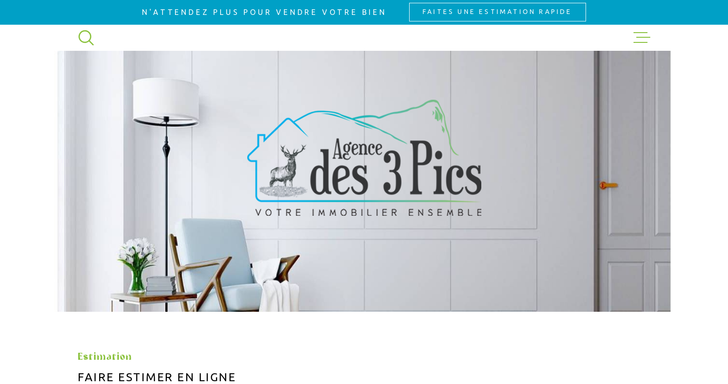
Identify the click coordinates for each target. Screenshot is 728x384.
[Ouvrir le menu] (642, 37)
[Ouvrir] (86, 37)
